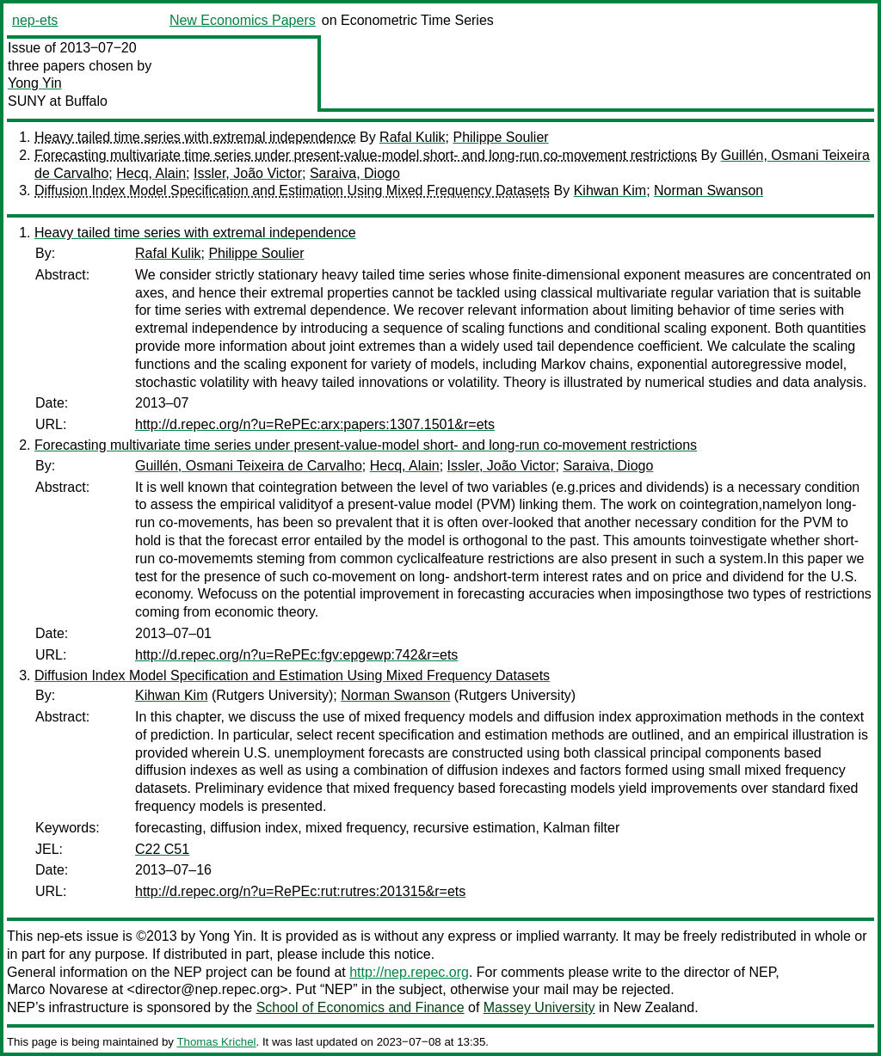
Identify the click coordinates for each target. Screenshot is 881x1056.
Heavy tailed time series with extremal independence (195, 137)
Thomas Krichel (216, 1041)
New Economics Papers (242, 20)
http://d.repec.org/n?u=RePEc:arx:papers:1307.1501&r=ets (315, 424)
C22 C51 (162, 849)
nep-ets (35, 20)
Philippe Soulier (500, 137)
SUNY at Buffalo (58, 101)
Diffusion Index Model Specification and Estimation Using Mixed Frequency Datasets (292, 190)
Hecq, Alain (151, 173)
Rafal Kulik (412, 137)
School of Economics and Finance (360, 1007)
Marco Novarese (57, 989)
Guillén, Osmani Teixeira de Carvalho (248, 465)
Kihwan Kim (610, 190)
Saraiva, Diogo (355, 173)
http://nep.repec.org (409, 972)
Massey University (539, 1007)
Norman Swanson (708, 190)
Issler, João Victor (248, 173)
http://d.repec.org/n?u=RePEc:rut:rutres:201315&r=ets (300, 891)
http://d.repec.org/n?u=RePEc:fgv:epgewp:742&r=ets (296, 655)
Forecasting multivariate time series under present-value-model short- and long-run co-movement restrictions (365, 155)
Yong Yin (35, 83)
